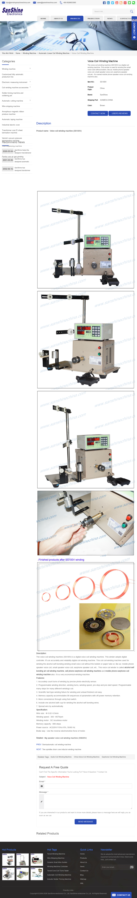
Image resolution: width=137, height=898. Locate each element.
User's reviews (120, 113)
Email (42, 781)
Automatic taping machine (12, 119)
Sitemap (83, 880)
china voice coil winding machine (86, 757)
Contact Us (84, 872)
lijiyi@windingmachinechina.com (16, 3)
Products (75, 18)
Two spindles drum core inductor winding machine (61, 749)
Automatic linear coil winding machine (54, 53)
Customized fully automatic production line (12, 75)
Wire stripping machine (11, 106)
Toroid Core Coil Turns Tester (58, 872)
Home (43, 18)
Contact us (125, 18)
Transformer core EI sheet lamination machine (12, 131)
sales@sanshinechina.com (45, 3)
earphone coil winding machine (114, 757)
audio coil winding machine (61, 757)
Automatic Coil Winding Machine (59, 876)
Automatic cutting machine (12, 101)
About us (58, 18)
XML (82, 885)
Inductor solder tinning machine (59, 880)
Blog (82, 876)
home (18, 53)
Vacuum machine (9, 151)
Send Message (85, 822)
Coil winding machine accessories (15, 88)
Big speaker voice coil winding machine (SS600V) (66, 738)
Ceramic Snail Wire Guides (57, 863)
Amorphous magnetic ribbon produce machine (13, 113)
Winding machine (29, 53)
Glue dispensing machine (12, 146)
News (109, 18)
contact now (98, 113)
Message (43, 792)
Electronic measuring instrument (14, 82)
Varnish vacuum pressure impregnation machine (12, 139)
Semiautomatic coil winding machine (56, 745)
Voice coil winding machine (58, 777)
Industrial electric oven (11, 125)
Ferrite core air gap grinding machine (12, 158)
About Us (83, 863)
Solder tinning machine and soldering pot (12, 94)
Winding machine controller (57, 868)
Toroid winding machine (56, 855)
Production (94, 18)
